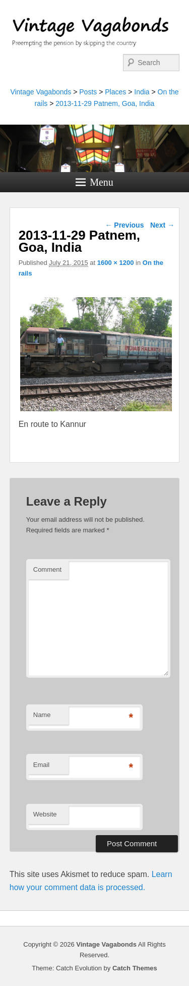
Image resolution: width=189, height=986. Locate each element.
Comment (47, 569)
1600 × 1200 (115, 262)
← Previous (124, 225)
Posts (88, 92)
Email (41, 765)
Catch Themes (134, 968)
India (141, 92)
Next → (162, 225)
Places (115, 92)
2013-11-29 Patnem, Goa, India (104, 103)
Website (45, 814)
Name (42, 715)
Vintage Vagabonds (40, 92)
